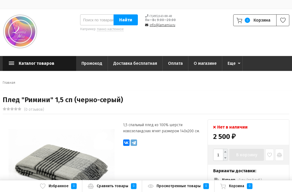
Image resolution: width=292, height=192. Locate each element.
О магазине (205, 63)
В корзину (246, 154)
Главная (9, 83)
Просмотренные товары (178, 186)
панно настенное (110, 29)
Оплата (175, 63)
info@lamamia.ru (162, 25)
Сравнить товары (112, 186)
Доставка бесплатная (135, 63)
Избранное (58, 186)
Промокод (91, 63)
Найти (125, 19)
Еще (232, 63)
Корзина (236, 186)
